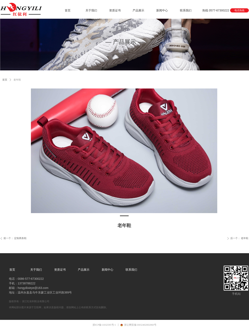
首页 (4, 79)
